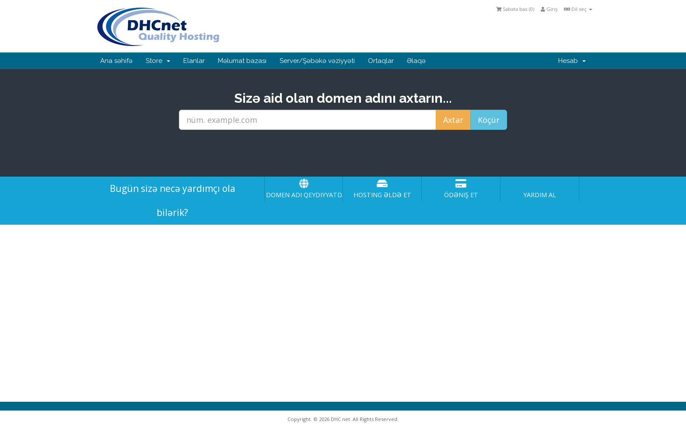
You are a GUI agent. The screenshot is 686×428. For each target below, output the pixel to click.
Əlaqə (416, 61)
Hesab (572, 61)
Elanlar (194, 61)
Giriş (549, 9)
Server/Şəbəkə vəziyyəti (317, 61)
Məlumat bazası (242, 61)
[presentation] (343, 153)
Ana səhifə (116, 61)
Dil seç (578, 9)
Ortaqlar (381, 61)
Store (158, 61)
